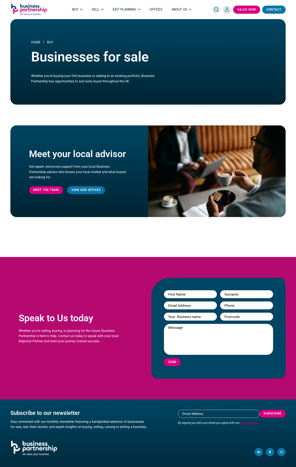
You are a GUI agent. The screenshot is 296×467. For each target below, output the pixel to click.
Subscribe (272, 413)
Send (172, 362)
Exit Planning (126, 9)
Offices (156, 9)
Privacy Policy (249, 422)
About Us (181, 9)
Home (35, 42)
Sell (98, 9)
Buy (77, 9)
